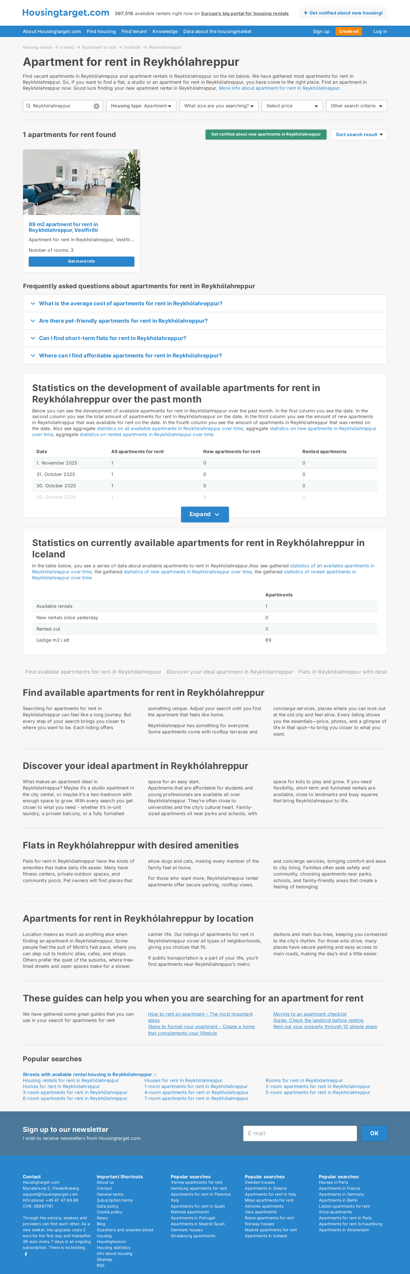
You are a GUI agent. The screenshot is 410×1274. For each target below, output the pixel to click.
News (102, 1217)
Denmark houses (187, 1229)
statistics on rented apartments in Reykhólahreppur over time (147, 434)
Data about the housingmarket (217, 31)
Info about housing (115, 1253)
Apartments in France (339, 1188)
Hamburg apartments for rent (199, 1188)
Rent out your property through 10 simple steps (325, 1026)
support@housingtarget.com (50, 1194)
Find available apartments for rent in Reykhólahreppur (93, 672)
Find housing (101, 31)
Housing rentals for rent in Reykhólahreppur (71, 1080)
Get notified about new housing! (346, 13)
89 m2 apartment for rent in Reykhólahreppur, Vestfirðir (63, 227)
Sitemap (104, 1259)
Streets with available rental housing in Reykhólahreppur (87, 1074)
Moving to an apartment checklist (310, 1014)
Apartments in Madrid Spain (198, 1223)
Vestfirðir (132, 47)
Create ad (348, 31)
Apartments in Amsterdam (344, 1229)
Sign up (321, 31)
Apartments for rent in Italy (271, 1194)
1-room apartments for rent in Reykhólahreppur (196, 1086)
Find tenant (134, 31)
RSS (101, 1265)
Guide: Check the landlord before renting (318, 1020)
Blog (101, 1223)
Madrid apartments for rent (271, 1229)
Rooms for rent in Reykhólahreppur (304, 1080)
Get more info (81, 261)
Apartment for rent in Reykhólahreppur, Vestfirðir (82, 239)
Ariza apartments (335, 1211)
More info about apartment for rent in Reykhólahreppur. (280, 88)
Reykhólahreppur (165, 47)
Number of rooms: (49, 250)
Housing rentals (37, 47)
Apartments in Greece (266, 1188)
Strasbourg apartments (193, 1235)
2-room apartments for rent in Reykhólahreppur (318, 1086)
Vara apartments (261, 1211)
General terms (110, 1194)
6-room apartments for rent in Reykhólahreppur (75, 1098)
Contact (104, 1188)
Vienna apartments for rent (196, 1182)
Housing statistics (114, 1247)
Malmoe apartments (190, 1211)
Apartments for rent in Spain (198, 1206)
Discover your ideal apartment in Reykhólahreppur (230, 672)
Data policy (107, 1206)
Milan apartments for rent (269, 1200)
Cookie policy (110, 1211)
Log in (380, 31)
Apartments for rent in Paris (345, 1217)
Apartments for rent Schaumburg (350, 1223)
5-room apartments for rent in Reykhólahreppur (318, 1092)
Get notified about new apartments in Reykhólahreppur (266, 134)
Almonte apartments (264, 1206)
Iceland (67, 47)
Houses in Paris (333, 1182)
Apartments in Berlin (338, 1200)
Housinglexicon (111, 1241)
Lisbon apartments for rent (344, 1206)
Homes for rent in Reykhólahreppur (61, 1086)
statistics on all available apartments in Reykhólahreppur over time (170, 428)
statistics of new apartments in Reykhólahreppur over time (188, 571)
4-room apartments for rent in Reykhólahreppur (196, 1092)
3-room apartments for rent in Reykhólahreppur (75, 1092)
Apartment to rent (99, 47)
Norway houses (259, 1223)
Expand (200, 514)
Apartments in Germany (341, 1194)
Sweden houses (260, 1182)
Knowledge (165, 31)
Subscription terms (115, 1200)
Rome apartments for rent (269, 1217)
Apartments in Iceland (266, 1235)
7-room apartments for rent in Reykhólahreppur (196, 1098)
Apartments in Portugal (193, 1217)
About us (105, 1182)
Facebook (26, 1254)
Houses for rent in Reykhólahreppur (183, 1080)
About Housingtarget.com (52, 31)
